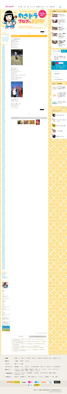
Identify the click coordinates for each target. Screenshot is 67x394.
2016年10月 (3, 156)
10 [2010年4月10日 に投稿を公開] (8, 36)
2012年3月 (3, 209)
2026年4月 (3, 46)
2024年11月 (3, 62)
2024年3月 (3, 70)
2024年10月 (3, 63)
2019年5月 (3, 126)
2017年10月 (3, 144)
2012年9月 (3, 203)
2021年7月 (3, 101)
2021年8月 (3, 100)
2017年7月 (3, 147)
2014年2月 (3, 187)
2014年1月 (3, 188)
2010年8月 (3, 227)
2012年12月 (3, 200)
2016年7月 (3, 159)
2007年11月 (3, 259)
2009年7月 (3, 240)
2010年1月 (3, 234)
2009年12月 (3, 235)
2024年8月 (3, 65)
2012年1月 (3, 211)
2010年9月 (3, 226)
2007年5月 (3, 265)
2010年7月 (3, 228)
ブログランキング (37, 336)
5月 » (7, 41)
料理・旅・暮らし (52, 6)
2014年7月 (3, 182)
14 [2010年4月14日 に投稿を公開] (5, 37)
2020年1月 (3, 118)
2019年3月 (3, 128)
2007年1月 (3, 269)
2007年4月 (3, 266)
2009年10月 (3, 237)
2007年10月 (3, 260)
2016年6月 (3, 160)
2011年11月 (3, 213)
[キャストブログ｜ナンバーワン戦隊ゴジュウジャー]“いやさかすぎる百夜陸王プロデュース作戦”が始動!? (28, 347)
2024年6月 (3, 67)
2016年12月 (3, 154)
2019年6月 (3, 125)
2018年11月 (3, 132)
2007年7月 (3, 263)
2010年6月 (3, 229)
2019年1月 (3, 130)
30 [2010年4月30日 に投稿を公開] (7, 40)
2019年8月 (3, 123)
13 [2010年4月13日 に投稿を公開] (4, 37)
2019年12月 (3, 119)
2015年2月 (3, 175)
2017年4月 (3, 150)
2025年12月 (3, 50)
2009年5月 (3, 242)
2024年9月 (3, 64)
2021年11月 (3, 97)
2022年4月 (3, 92)
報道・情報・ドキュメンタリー (40, 6)
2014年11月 (3, 178)
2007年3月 (3, 267)
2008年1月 (3, 257)
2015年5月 (3, 172)
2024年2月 (3, 71)
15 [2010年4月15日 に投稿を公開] (6, 37)
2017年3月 (3, 151)
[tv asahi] (9, 7)
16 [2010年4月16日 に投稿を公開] (7, 37)
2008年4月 (3, 254)
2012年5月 (3, 207)
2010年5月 (3, 230)
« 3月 (4, 41)
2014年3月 (3, 186)
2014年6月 (3, 183)
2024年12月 (3, 61)
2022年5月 (3, 91)
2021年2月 (3, 106)
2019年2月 (3, 129)
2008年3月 (3, 255)
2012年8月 (3, 204)
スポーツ (47, 6)
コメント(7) (13, 107)
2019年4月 (3, 127)
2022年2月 (3, 94)
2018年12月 (3, 131)
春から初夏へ (4, 274)
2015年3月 (3, 174)
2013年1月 (3, 199)
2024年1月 (3, 72)
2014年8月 (3, 181)
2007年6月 (3, 264)
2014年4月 (3, 185)
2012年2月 (3, 210)
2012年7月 (3, 205)
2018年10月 (3, 133)
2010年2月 (3, 233)
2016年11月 (3, 155)
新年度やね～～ (4, 276)
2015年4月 (3, 173)
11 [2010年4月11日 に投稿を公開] (2, 37)
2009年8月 (3, 239)
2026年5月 (3, 45)
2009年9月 (3, 238)
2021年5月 (3, 103)
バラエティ (24, 6)
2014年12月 (3, 177)
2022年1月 (3, 95)
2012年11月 (3, 201)
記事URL (16, 107)
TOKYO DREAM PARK (5, 277)
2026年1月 (3, 49)
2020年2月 (3, 117)
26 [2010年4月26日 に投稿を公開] (3, 40)
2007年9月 (3, 261)
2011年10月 (3, 214)
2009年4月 (3, 243)
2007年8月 (3, 262)
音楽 (28, 6)
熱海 (2, 275)
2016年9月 (3, 157)
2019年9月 (3, 122)
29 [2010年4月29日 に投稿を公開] (6, 40)
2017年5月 (3, 149)
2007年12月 (3, 258)
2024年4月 (3, 69)
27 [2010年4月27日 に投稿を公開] (4, 40)
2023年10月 (3, 75)
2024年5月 (3, 68)
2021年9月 (3, 99)
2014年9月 (3, 180)
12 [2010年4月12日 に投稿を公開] (3, 37)
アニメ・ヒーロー (32, 6)
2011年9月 (3, 215)
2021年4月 (3, 104)
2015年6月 (3, 171)
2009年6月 (3, 241)
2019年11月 (3, 120)
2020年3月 (3, 116)
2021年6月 (3, 102)
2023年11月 (3, 74)
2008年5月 (3, 253)
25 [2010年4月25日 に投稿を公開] (2, 40)
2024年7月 (3, 66)
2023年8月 (3, 77)
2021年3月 (3, 105)
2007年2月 (3, 268)
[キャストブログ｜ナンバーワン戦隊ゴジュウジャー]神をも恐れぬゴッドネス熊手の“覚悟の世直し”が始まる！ (29, 343)
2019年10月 (3, 121)
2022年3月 (3, 93)
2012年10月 (3, 202)
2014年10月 (3, 179)
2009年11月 (3, 236)
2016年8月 (3, 158)
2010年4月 (3, 231)
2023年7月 (3, 78)
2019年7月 (3, 124)
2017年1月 (3, 153)
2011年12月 (3, 212)
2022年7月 (3, 89)
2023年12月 (3, 73)
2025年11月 (3, 51)
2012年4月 (3, 208)
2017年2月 (3, 152)
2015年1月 (3, 176)
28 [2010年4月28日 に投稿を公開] (5, 40)
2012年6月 (3, 206)
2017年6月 (3, 148)
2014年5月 (3, 184)
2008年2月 (3, 256)
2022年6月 (3, 90)
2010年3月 (3, 232)
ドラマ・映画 (20, 6)
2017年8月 (3, 146)
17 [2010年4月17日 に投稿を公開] (8, 37)
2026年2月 (3, 48)
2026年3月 (3, 47)
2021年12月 (3, 96)
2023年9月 (3, 76)
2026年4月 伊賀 (4, 273)
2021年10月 (3, 98)
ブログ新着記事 (20, 336)
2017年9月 (3, 145)
